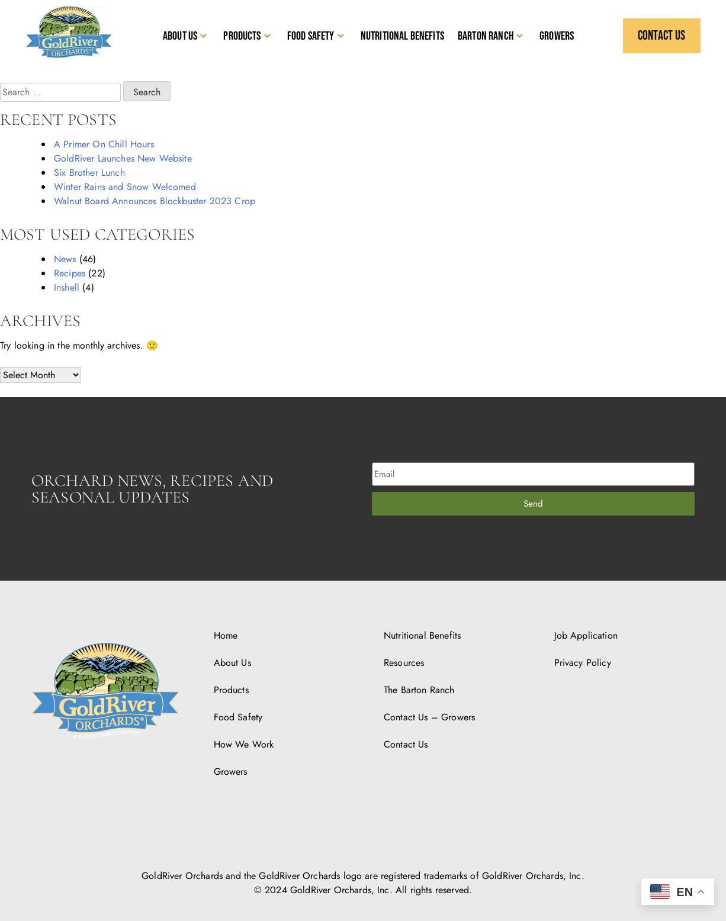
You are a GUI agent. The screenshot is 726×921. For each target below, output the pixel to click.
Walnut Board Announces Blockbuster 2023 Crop (154, 201)
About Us (185, 36)
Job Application (586, 635)
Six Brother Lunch (89, 172)
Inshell (66, 287)
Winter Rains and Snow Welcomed (125, 187)
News (65, 259)
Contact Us (406, 744)
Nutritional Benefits (402, 36)
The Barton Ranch (419, 690)
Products (246, 36)
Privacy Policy (582, 662)
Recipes (69, 273)
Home (226, 635)
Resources (404, 662)
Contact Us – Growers (429, 717)
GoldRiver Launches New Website (123, 158)
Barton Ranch (490, 36)
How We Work (244, 744)
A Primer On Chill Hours (104, 144)
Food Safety (315, 36)
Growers (556, 36)
